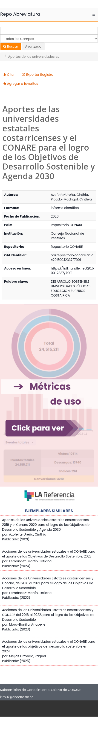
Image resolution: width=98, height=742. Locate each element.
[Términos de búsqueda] (49, 31)
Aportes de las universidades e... (33, 56)
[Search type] (49, 38)
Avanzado (33, 46)
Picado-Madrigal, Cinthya (71, 199)
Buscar (10, 46)
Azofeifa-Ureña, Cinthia (69, 194)
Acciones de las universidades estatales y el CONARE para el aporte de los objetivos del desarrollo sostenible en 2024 (48, 646)
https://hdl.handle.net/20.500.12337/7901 (72, 270)
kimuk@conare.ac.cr (16, 697)
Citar (11, 74)
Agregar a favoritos (22, 83)
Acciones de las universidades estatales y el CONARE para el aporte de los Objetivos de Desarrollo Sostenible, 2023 (48, 554)
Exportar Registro (39, 74)
